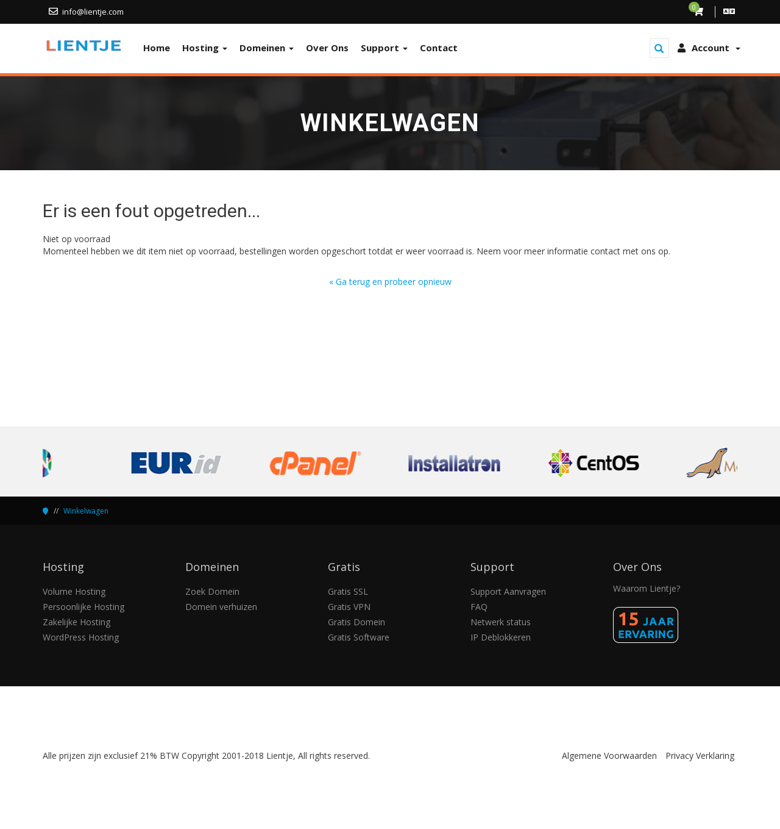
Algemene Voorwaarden (609, 755)
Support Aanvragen (508, 591)
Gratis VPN (349, 606)
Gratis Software (358, 637)
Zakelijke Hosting (76, 622)
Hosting (204, 47)
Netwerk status (500, 622)
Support (384, 47)
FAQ (479, 606)
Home (156, 47)
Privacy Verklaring (699, 755)
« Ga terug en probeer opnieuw (390, 281)
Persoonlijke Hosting (83, 606)
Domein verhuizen (221, 606)
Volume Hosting (74, 591)
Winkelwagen (85, 511)
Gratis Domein (356, 622)
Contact (439, 47)
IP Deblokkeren (500, 637)
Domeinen (266, 47)
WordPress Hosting (81, 637)
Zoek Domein (212, 591)
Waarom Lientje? (646, 588)
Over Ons (327, 47)
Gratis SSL (348, 591)
